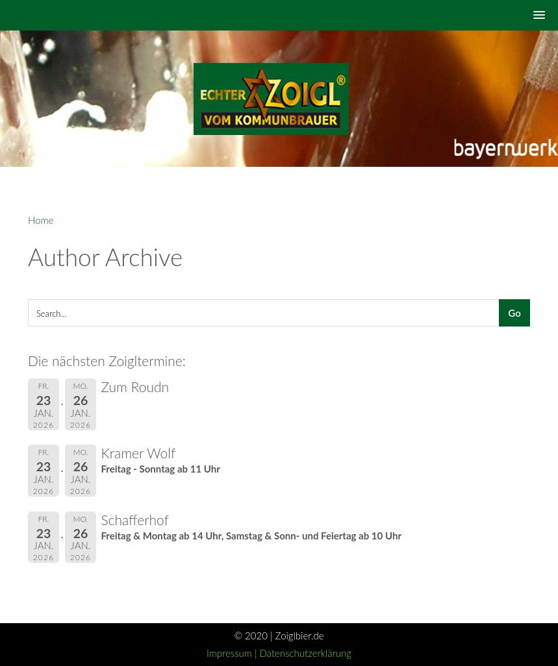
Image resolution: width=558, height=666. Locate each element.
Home (40, 220)
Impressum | (233, 653)
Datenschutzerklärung (305, 653)
